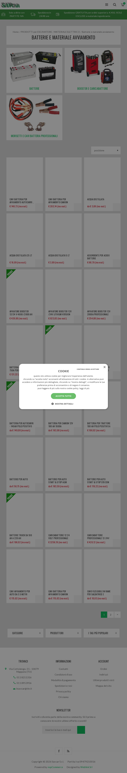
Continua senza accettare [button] (88, 369)
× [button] (104, 367)
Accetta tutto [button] (63, 396)
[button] (63, 403)
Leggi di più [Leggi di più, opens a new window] (84, 388)
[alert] (63, 386)
